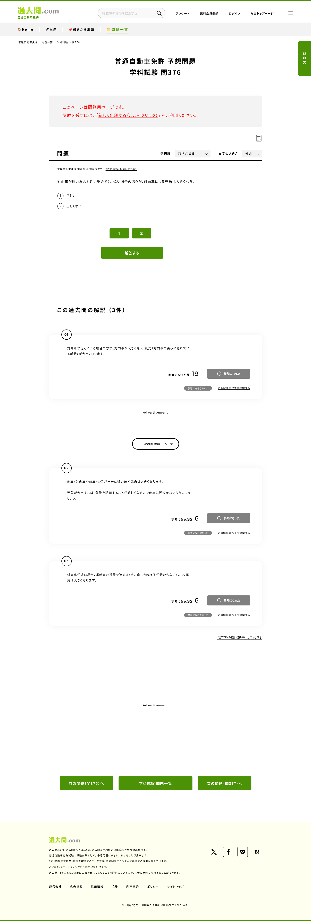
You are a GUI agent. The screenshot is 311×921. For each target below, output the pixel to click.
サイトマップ (175, 887)
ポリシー (153, 887)
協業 (115, 887)
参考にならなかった (198, 388)
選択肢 (166, 153)
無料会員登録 (209, 13)
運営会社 (55, 887)
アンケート (183, 13)
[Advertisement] (155, 739)
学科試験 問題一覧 (155, 783)
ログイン (234, 13)
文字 (228, 153)
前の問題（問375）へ (86, 783)
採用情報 (97, 887)
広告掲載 (76, 887)
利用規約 (132, 887)
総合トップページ (262, 13)
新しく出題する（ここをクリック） (128, 115)
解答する (132, 252)
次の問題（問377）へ (225, 783)
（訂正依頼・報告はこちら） (121, 169)
